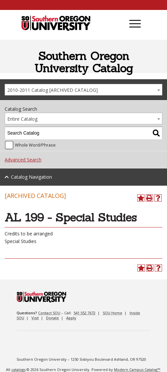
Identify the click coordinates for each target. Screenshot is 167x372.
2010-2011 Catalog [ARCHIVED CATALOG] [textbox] (52, 90)
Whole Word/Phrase (35, 145)
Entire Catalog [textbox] (22, 119)
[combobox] (83, 89)
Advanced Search (23, 159)
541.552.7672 (84, 312)
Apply (71, 317)
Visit (35, 317)
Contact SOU (49, 312)
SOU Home (112, 312)
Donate (52, 317)
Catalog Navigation (31, 177)
